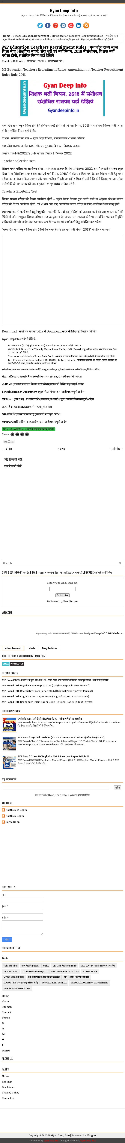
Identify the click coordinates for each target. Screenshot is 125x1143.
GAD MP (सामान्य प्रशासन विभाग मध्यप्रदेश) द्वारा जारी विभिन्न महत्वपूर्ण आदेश (43, 384)
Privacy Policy (10, 1092)
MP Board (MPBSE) (14, 977)
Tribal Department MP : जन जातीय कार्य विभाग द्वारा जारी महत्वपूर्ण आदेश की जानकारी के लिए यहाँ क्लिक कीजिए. (51, 369)
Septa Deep (13, 822)
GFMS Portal (11, 971)
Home (6, 35)
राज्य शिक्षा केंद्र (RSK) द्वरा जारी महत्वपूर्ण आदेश (27, 407)
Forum (6, 1017)
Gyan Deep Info (64, 10)
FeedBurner (70, 601)
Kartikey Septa (15, 815)
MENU (6, 1050)
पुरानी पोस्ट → (117, 448)
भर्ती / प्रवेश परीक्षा (10, 966)
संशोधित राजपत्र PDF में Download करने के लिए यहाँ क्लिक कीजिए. (58, 331)
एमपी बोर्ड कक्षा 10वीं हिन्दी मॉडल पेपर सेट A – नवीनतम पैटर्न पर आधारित (50, 718)
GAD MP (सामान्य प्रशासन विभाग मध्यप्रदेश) (97, 966)
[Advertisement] (62, 854)
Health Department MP (65, 971)
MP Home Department (76, 977)
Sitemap (7, 1006)
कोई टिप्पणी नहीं (55, 61)
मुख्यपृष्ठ (61, 448)
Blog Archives (49, 648)
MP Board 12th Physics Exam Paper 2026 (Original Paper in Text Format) (45, 685)
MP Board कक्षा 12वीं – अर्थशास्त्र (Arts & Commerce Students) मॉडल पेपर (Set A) (61, 737)
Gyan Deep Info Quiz (35, 971)
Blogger (73, 795)
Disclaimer (8, 1087)
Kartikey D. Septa (16, 809)
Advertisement (13, 648)
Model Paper (90, 971)
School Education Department (31, 35)
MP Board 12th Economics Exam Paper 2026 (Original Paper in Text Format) (47, 702)
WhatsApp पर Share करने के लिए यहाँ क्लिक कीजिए (28, 429)
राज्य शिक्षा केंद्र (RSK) (30, 966)
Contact (6, 1012)
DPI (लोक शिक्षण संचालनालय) (64, 966)
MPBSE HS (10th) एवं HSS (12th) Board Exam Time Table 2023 (44, 345)
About (5, 1001)
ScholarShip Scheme (54, 983)
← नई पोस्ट (7, 448)
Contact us (8, 1098)
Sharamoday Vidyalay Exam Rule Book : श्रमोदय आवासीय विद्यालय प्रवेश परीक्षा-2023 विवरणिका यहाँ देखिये (61, 356)
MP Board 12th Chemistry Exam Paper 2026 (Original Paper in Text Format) (47, 691)
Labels (31, 648)
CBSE (46, 966)
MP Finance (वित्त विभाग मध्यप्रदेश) (44, 977)
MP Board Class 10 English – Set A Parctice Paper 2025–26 (53, 756)
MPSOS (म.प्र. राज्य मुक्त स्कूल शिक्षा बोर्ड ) (21, 983)
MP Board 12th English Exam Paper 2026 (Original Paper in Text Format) (45, 696)
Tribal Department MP (17, 988)
